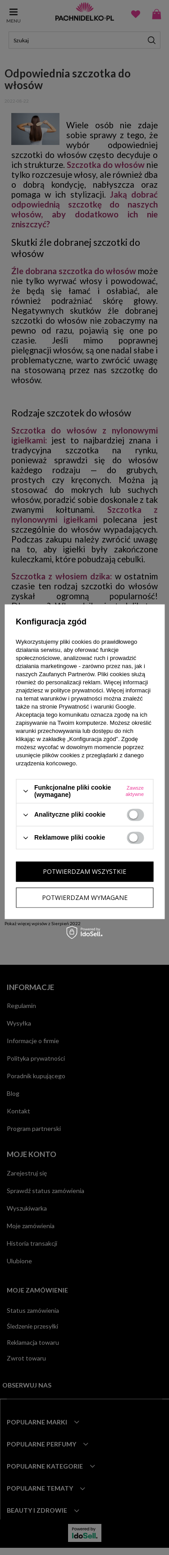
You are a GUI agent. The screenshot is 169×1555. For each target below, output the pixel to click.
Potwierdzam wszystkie (84, 871)
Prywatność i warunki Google (96, 706)
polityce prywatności (76, 690)
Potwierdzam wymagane (85, 897)
